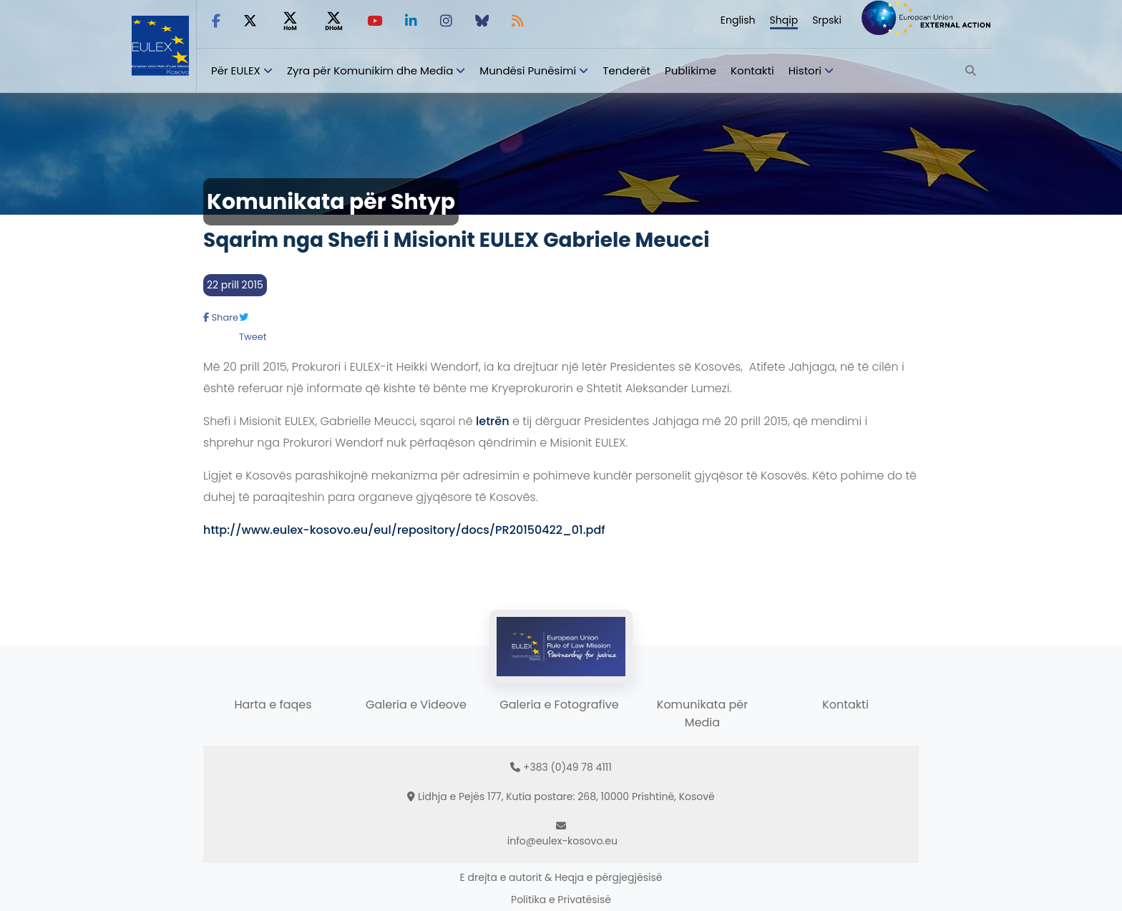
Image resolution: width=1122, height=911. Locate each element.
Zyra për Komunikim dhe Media (370, 70)
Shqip (784, 20)
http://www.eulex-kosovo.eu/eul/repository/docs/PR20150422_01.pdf (404, 530)
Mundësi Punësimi (527, 70)
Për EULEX (235, 70)
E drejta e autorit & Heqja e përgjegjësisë (561, 877)
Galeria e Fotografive (558, 704)
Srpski (826, 20)
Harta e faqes (272, 704)
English (738, 20)
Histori (805, 70)
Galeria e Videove (416, 704)
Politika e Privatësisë (561, 899)
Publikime (690, 70)
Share (220, 317)
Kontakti (752, 70)
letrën (492, 421)
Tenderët (626, 70)
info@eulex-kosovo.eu (562, 841)
